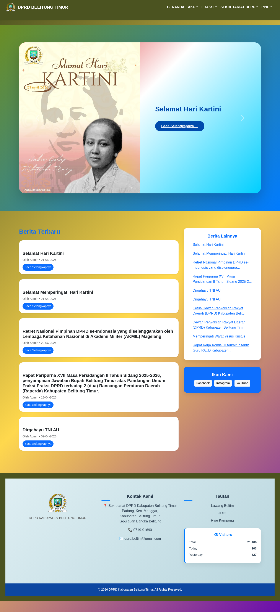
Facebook (203, 383)
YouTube (242, 383)
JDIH (222, 513)
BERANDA (175, 7)
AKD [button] (191, 7)
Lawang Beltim (222, 506)
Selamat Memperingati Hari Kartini (58, 292)
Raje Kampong (222, 520)
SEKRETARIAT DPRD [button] (237, 7)
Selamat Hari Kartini (43, 253)
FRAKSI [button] (208, 7)
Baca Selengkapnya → (179, 126)
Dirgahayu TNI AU (41, 429)
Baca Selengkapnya (38, 267)
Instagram (223, 383)
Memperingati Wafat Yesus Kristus (219, 336)
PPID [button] (266, 7)
